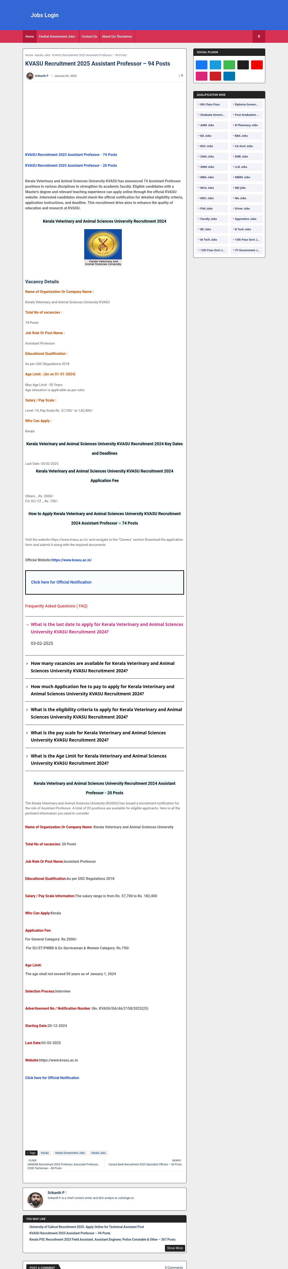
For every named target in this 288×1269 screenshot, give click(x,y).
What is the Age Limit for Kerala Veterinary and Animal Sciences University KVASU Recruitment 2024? (98, 759)
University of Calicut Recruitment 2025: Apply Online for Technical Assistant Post (86, 1227)
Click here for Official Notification (61, 582)
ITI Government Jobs (248, 250)
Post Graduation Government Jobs (249, 114)
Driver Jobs (242, 208)
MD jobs (240, 187)
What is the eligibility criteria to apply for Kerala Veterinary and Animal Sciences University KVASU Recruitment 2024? (106, 713)
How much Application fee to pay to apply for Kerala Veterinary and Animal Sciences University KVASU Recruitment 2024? (102, 690)
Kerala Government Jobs (70, 1153)
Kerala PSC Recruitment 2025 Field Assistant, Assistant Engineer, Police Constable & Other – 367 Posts (102, 1239)
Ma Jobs (240, 198)
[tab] (30, 36)
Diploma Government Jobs (249, 104)
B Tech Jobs (243, 229)
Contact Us (89, 36)
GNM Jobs (207, 167)
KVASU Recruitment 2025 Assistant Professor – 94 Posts (69, 1233)
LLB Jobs (241, 167)
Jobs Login (45, 15)
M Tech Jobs (208, 239)
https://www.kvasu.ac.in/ (72, 560)
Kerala (45, 1153)
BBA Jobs (241, 135)
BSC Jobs (206, 146)
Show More (175, 1248)
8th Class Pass (210, 104)
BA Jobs (205, 135)
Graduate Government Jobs (214, 114)
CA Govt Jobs (244, 146)
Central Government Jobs (57, 36)
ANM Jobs (207, 125)
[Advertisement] (107, 117)
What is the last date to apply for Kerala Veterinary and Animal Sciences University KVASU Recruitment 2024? (107, 627)
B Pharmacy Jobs (246, 125)
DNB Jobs (241, 156)
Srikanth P (56, 1193)
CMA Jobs (207, 156)
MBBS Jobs (242, 177)
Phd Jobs (206, 208)
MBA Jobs (207, 177)
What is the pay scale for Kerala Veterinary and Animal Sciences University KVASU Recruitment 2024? (98, 736)
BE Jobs (205, 229)
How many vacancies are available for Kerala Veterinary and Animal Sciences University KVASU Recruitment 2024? (103, 666)
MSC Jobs (207, 198)
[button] (259, 36)
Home (29, 36)
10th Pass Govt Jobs (248, 239)
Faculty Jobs (208, 219)
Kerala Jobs (42, 55)
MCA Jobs (207, 187)
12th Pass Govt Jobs (213, 250)
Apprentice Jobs (245, 219)
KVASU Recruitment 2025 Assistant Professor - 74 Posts (71, 155)
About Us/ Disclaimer (117, 36)
